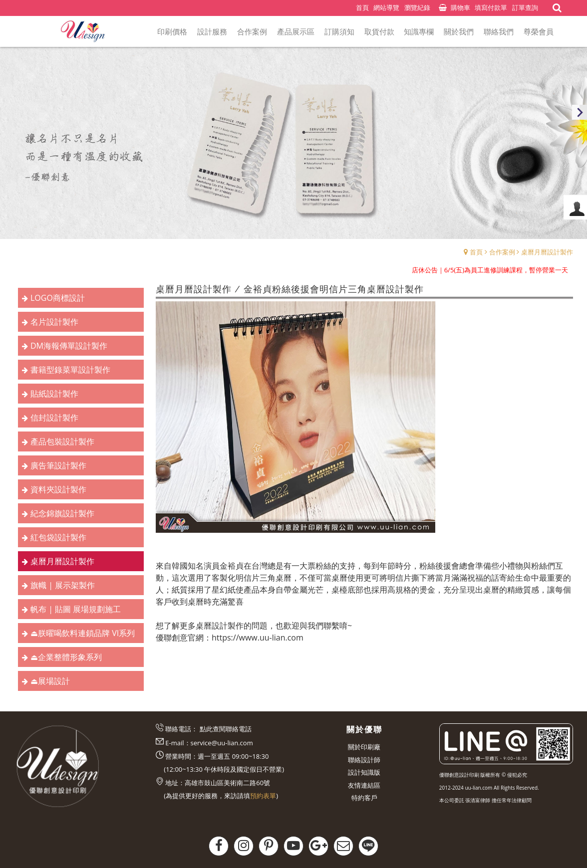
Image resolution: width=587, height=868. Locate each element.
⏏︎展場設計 (50, 680)
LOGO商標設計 (57, 297)
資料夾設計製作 (58, 489)
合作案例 (502, 251)
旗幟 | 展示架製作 (62, 585)
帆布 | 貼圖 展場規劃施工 (75, 609)
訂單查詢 (525, 7)
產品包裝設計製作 (62, 441)
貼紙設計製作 (54, 393)
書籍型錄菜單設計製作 (70, 369)
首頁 (476, 251)
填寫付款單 (491, 7)
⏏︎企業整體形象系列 (66, 656)
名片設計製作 (54, 321)
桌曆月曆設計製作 (547, 251)
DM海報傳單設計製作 (68, 345)
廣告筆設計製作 (58, 465)
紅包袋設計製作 (58, 537)
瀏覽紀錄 (417, 7)
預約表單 (263, 795)
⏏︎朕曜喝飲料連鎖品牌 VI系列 (82, 633)
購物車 (460, 7)
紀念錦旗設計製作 (62, 513)
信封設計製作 (54, 417)
